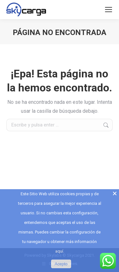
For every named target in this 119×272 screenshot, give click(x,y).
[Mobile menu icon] (108, 9)
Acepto (61, 263)
